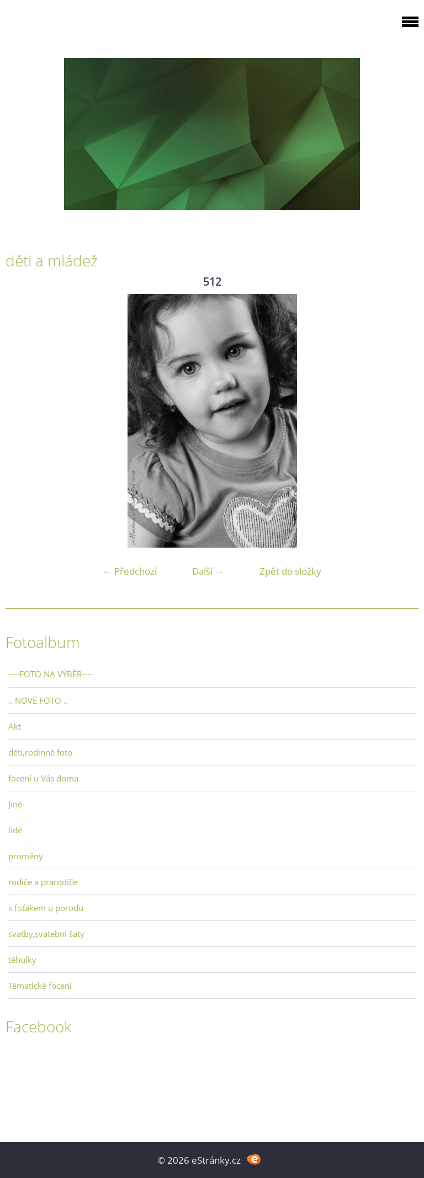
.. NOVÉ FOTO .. (38, 700)
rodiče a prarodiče (42, 881)
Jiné (15, 804)
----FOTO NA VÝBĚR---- (50, 673)
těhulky (22, 959)
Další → (208, 571)
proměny (25, 855)
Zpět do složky (290, 571)
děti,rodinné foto (40, 752)
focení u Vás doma (43, 778)
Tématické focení (40, 985)
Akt (14, 726)
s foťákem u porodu (45, 907)
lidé (15, 830)
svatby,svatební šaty (46, 933)
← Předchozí (130, 571)
